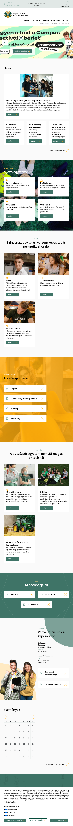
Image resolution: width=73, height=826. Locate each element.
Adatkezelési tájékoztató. (23, 800)
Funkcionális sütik (12, 809)
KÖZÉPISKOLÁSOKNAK (45, 23)
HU (66, 4)
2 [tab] (35, 57)
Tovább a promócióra (21, 51)
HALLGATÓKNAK (65, 23)
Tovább (10, 114)
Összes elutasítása (36, 820)
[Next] (68, 42)
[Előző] (5, 42)
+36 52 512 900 (9, 2)
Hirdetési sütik (11, 815)
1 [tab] (33, 57)
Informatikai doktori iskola (39, 3)
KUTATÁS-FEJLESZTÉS (45, 20)
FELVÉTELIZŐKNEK (56, 23)
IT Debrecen (36, 5)
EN (68, 4)
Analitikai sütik (11, 812)
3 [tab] (36, 57)
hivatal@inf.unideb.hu (45, 656)
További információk (10, 802)
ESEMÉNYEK (56, 20)
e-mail (18, 5)
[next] (33, 717)
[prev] (5, 717)
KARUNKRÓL (27, 20)
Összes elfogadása (58, 820)
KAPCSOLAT (65, 20)
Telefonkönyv (9, 5)
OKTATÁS (35, 20)
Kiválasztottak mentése (14, 820)
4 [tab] (38, 57)
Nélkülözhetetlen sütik (13, 806)
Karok (31, 3)
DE (28, 3)
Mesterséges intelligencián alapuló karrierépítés (28, 100)
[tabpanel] (36, 42)
